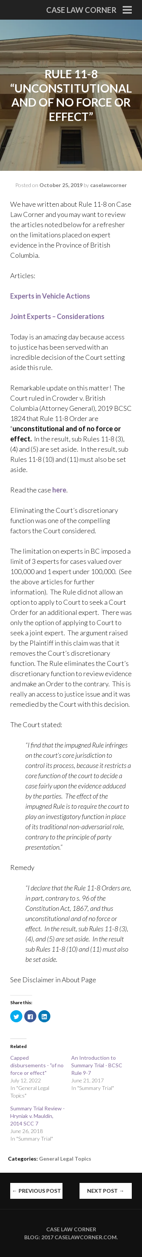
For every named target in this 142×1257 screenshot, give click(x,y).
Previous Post (36, 1190)
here (59, 490)
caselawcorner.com (86, 1237)
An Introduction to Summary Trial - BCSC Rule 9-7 (96, 1065)
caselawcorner (108, 185)
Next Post (105, 1190)
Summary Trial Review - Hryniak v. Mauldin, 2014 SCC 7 (37, 1116)
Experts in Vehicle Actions (50, 296)
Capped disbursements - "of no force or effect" (37, 1065)
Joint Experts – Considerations (57, 316)
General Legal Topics (65, 1158)
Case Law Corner (81, 9)
